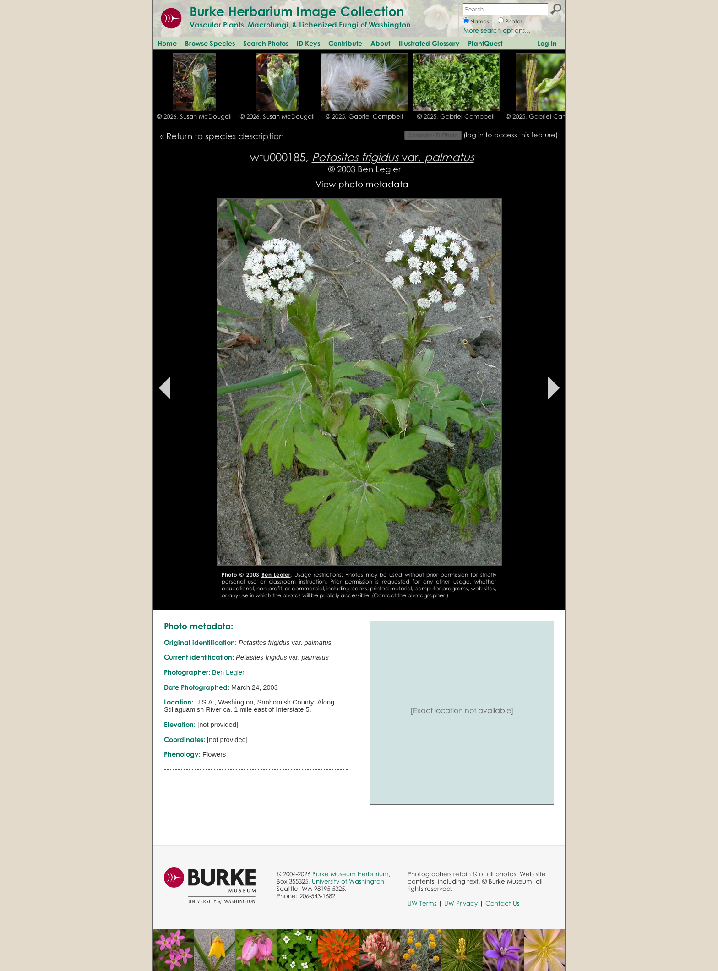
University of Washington (348, 881)
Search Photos (265, 43)
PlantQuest (485, 43)
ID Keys (308, 43)
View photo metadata (361, 184)
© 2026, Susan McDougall (194, 116)
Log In (547, 43)
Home (167, 43)
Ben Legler (379, 169)
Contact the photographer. (410, 595)
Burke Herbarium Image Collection (297, 11)
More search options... (496, 30)
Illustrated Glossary (429, 43)
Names (479, 21)
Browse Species (210, 43)
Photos (514, 21)
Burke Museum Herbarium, (351, 874)
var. (393, 157)
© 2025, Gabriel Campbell (364, 116)
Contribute (345, 43)
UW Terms (422, 903)
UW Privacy (461, 903)
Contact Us (502, 903)
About (380, 43)
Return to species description (225, 136)
